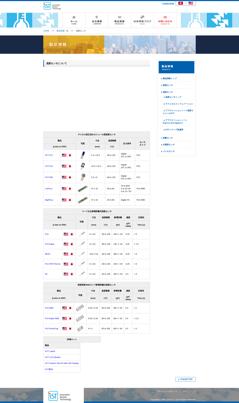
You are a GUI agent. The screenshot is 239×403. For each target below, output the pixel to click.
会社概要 (96, 20)
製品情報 (119, 20)
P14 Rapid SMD (52, 318)
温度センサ (168, 85)
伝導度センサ (169, 144)
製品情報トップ (170, 78)
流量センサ (168, 138)
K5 (46, 274)
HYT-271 (49, 155)
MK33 (47, 254)
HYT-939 (49, 177)
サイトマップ (189, 391)
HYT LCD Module (53, 357)
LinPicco (48, 188)
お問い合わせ (165, 20)
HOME (73, 20)
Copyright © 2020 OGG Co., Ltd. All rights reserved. (173, 399)
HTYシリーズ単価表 (174, 129)
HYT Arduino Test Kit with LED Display (62, 363)
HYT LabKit (50, 351)
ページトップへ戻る (185, 379)
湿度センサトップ (173, 97)
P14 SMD (49, 308)
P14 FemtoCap (51, 328)
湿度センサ (168, 92)
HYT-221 (49, 166)
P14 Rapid (49, 244)
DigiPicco (49, 200)
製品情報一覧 (62, 31)
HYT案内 (49, 369)
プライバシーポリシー (167, 391)
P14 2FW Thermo (53, 264)
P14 (46, 234)
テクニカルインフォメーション (179, 104)
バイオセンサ (169, 151)
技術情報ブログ (142, 20)
